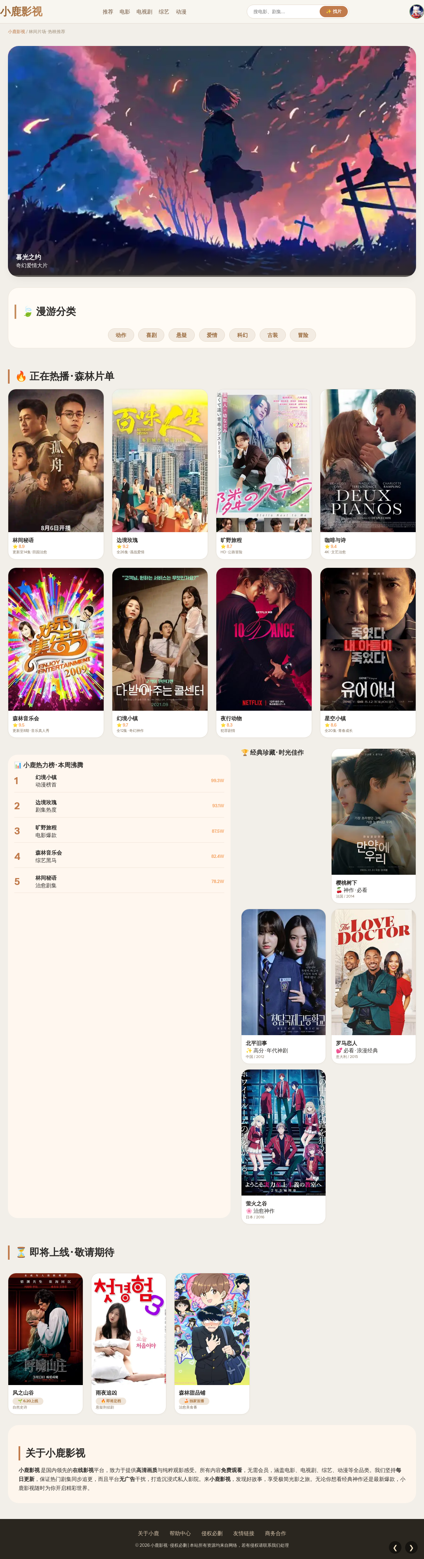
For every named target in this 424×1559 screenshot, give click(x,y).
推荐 (108, 11)
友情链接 (243, 1533)
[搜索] (286, 11)
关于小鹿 (148, 1533)
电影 (125, 11)
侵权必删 (212, 1533)
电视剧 (144, 11)
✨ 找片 (334, 11)
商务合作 (275, 1533)
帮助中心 (180, 1533)
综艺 (164, 11)
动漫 (181, 11)
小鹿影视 (16, 31)
